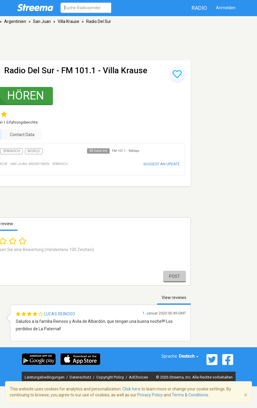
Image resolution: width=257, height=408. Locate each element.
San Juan (42, 21)
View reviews (174, 297)
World (33, 151)
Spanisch (11, 151)
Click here (131, 389)
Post (174, 276)
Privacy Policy (150, 395)
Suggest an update (161, 164)
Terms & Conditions (190, 395)
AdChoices (138, 377)
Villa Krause (68, 21)
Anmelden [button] (226, 7)
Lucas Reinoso (59, 314)
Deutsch (188, 356)
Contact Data (22, 134)
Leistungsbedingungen (45, 377)
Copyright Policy (110, 377)
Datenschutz (81, 377)
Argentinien (15, 21)
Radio (199, 8)
